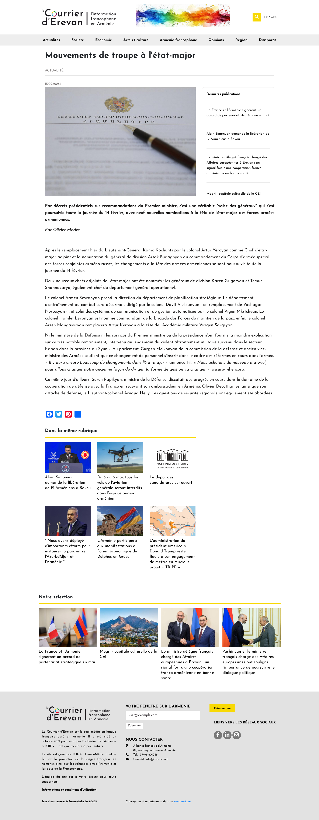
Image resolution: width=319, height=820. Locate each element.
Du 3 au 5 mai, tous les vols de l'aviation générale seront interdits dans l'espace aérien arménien (119, 488)
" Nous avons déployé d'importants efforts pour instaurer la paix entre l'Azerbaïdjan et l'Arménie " (67, 551)
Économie (103, 40)
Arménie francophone (178, 40)
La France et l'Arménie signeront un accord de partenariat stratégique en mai (67, 657)
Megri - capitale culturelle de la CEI (234, 193)
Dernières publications (223, 94)
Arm (274, 17)
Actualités (51, 40)
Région (241, 40)
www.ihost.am (182, 801)
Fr (266, 17)
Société (78, 40)
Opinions (216, 40)
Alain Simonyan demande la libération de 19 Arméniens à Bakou (68, 482)
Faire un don (222, 708)
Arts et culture (135, 40)
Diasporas (267, 40)
